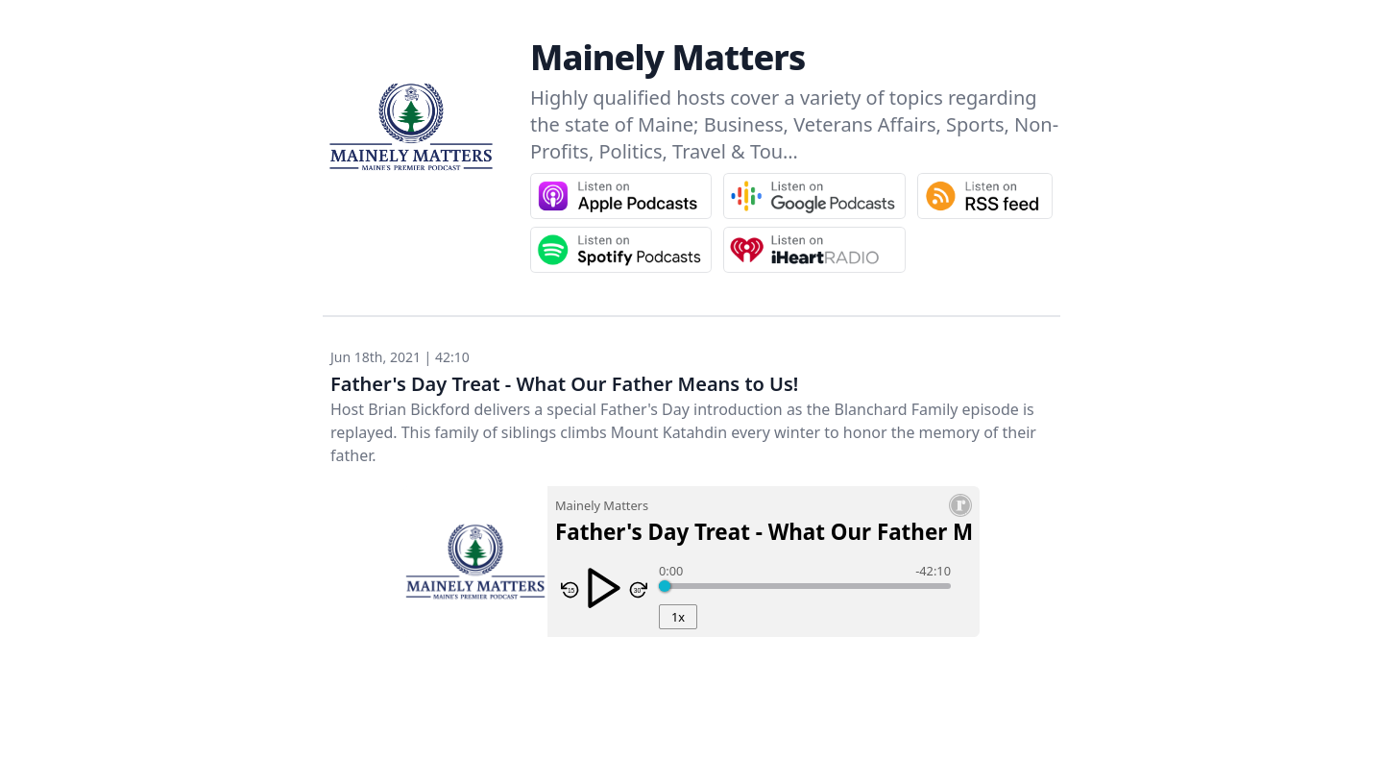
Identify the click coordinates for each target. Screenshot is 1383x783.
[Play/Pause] (604, 588)
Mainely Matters (667, 57)
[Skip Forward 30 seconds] (637, 589)
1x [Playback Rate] (678, 616)
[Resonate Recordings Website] (960, 505)
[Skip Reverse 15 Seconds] (570, 589)
